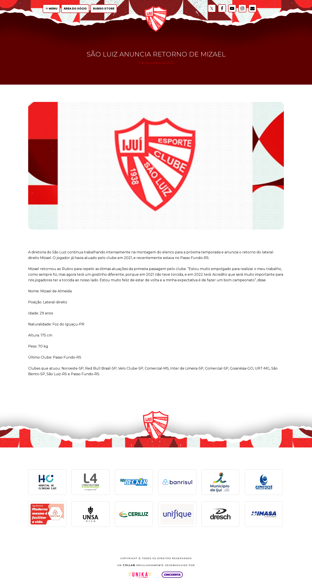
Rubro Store (103, 8)
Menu (52, 8)
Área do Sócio (75, 8)
